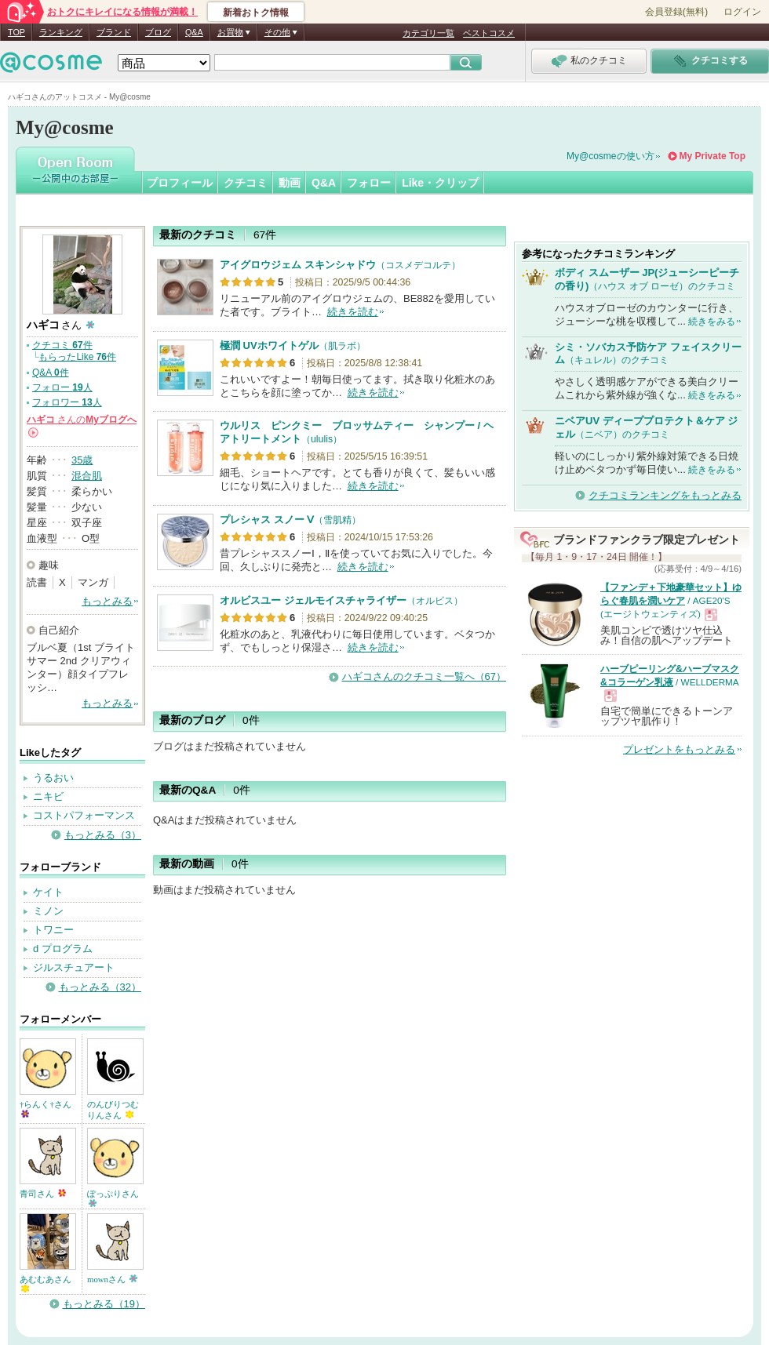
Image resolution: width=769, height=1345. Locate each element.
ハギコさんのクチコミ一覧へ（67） (424, 676)
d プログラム (63, 948)
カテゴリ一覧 (428, 33)
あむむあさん (45, 1283)
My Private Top (712, 156)
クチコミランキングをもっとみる (665, 495)
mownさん (112, 1279)
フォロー (369, 182)
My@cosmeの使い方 (610, 156)
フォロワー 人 (67, 402)
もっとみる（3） (102, 835)
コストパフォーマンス (84, 815)
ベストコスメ (489, 33)
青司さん (43, 1193)
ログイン (742, 11)
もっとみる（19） (104, 1304)
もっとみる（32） (100, 987)
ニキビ (48, 796)
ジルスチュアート (74, 967)
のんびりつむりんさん (113, 1110)
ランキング (60, 32)
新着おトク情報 (256, 12)
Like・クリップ (440, 182)
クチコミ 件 (62, 345)
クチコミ (246, 182)
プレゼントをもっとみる (679, 749)
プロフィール (180, 182)
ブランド (114, 32)
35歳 (82, 460)
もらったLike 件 (77, 356)
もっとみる (107, 601)
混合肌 (86, 476)
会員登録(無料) (676, 11)
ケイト (48, 892)
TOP (16, 32)
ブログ (158, 32)
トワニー (53, 930)
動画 (290, 182)
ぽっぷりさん (113, 1198)
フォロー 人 (62, 387)
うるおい (53, 777)
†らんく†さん (45, 1109)
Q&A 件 (50, 372)
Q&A (194, 32)
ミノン (48, 911)
